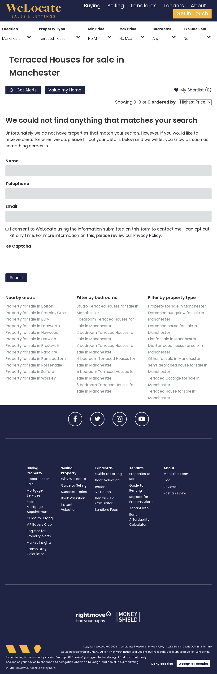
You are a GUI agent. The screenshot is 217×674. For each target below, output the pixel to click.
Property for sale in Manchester (177, 306)
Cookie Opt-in (190, 644)
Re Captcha (18, 246)
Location (10, 29)
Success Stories (74, 490)
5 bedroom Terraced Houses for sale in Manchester (106, 374)
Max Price (128, 29)
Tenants (154, 10)
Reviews (170, 485)
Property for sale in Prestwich (32, 345)
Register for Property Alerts (39, 532)
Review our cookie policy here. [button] (36, 668)
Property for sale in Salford (29, 370)
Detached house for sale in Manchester (172, 329)
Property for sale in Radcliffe (31, 351)
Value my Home (66, 90)
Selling (111, 10)
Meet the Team (177, 472)
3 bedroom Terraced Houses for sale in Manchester (106, 348)
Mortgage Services (35, 491)
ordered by (164, 102)
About (173, 10)
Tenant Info (139, 506)
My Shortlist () (193, 90)
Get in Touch (197, 10)
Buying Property (34, 469)
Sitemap (206, 644)
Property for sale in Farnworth (32, 325)
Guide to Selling (74, 483)
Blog (167, 478)
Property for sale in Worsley (30, 377)
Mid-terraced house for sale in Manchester (175, 348)
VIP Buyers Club (39, 522)
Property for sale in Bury (27, 319)
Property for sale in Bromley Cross (36, 312)
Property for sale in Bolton (29, 306)
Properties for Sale (38, 479)
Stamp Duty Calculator (37, 549)
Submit (16, 277)
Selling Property (69, 469)
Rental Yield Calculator (105, 504)
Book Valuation (73, 496)
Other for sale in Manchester (174, 357)
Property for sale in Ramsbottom (35, 357)
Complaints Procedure (130, 644)
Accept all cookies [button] (193, 664)
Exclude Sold (195, 29)
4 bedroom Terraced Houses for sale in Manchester (106, 361)
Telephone (17, 183)
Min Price (96, 29)
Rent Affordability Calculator (139, 517)
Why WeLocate (73, 477)
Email (11, 206)
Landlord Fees (106, 512)
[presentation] (41, 260)
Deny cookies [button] (162, 664)
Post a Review (175, 491)
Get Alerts (24, 90)
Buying (93, 10)
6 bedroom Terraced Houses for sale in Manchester (106, 386)
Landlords (132, 10)
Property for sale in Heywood (31, 332)
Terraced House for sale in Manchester (171, 393)
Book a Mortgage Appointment (38, 505)
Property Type (52, 29)
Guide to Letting (102, 474)
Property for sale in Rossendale (33, 364)
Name (12, 161)
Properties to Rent (140, 474)
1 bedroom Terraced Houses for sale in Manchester (105, 322)
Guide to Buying (40, 516)
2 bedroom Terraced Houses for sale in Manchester (106, 335)
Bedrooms (161, 29)
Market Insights (39, 540)
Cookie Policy (172, 644)
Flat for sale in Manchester (172, 338)
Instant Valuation (69, 505)
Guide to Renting (136, 486)
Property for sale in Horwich (30, 338)
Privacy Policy (147, 235)
